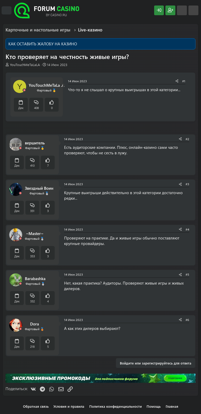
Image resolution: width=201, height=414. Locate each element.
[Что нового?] (182, 10)
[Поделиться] (177, 81)
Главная (172, 406)
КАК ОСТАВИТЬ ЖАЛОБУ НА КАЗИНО (42, 43)
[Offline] (24, 90)
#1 (183, 81)
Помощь (154, 406)
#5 (187, 274)
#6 (187, 320)
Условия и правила (68, 406)
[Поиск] (193, 10)
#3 (187, 184)
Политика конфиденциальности (115, 406)
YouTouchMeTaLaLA (25, 64)
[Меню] (7, 10)
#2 (187, 139)
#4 (187, 229)
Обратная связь (36, 406)
